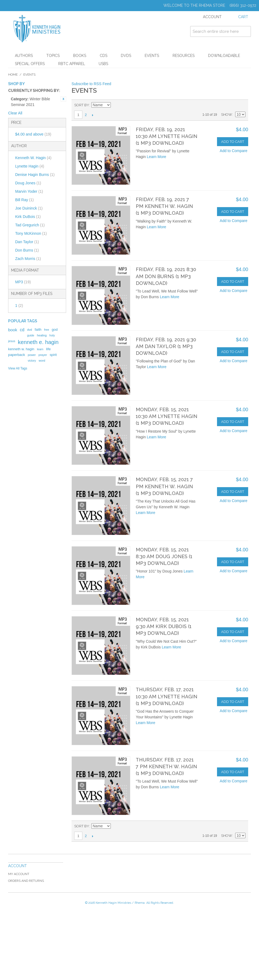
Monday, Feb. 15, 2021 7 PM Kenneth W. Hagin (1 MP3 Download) (164, 486)
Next (92, 115)
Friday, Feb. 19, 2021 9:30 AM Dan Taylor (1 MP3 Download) (166, 346)
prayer (42, 354)
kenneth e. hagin (38, 342)
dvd (29, 329)
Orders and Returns (26, 881)
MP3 (23, 282)
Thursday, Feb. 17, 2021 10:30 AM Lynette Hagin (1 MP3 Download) (166, 696)
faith (38, 329)
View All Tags (17, 368)
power (32, 354)
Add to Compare (233, 151)
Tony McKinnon (31, 233)
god (55, 329)
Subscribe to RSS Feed (91, 84)
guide (30, 335)
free (46, 329)
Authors (24, 55)
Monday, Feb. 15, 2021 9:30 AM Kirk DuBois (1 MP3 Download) (164, 626)
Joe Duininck (29, 208)
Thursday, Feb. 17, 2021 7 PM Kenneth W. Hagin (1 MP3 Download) (166, 766)
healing (42, 335)
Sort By (81, 105)
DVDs (126, 55)
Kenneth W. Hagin (33, 158)
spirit (53, 355)
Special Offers (30, 64)
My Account (18, 874)
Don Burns (27, 250)
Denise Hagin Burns (35, 174)
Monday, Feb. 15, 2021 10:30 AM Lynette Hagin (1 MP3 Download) (166, 416)
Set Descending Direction (116, 105)
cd (22, 329)
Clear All (15, 113)
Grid (232, 105)
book (12, 329)
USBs (103, 64)
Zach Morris (28, 258)
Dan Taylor (27, 242)
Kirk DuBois (28, 216)
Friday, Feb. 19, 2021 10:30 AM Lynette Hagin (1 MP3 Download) (166, 136)
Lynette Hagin (29, 166)
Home (13, 74)
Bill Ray (24, 200)
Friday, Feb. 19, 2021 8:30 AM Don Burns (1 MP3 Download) (166, 276)
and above (33, 134)
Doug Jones (28, 183)
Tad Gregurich (30, 225)
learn (40, 349)
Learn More (156, 157)
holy (52, 335)
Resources (184, 55)
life (48, 349)
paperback (16, 355)
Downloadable (224, 55)
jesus (11, 341)
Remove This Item (63, 99)
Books (79, 55)
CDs (103, 55)
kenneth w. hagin (21, 349)
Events (152, 55)
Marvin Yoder (29, 191)
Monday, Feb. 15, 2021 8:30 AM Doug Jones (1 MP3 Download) (164, 556)
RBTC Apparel (71, 64)
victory (32, 360)
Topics (53, 55)
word (42, 360)
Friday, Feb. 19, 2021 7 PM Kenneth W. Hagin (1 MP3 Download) (164, 206)
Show (226, 114)
